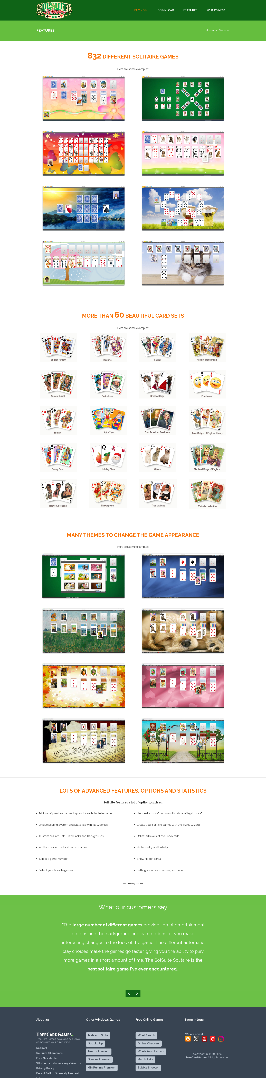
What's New (216, 10)
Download (166, 10)
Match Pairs (145, 1059)
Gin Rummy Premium (101, 1067)
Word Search (146, 1035)
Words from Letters (151, 1051)
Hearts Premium (98, 1051)
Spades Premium (99, 1059)
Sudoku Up (95, 1043)
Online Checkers (148, 1043)
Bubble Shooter (148, 1067)
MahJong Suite (98, 1035)
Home (210, 30)
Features (190, 10)
